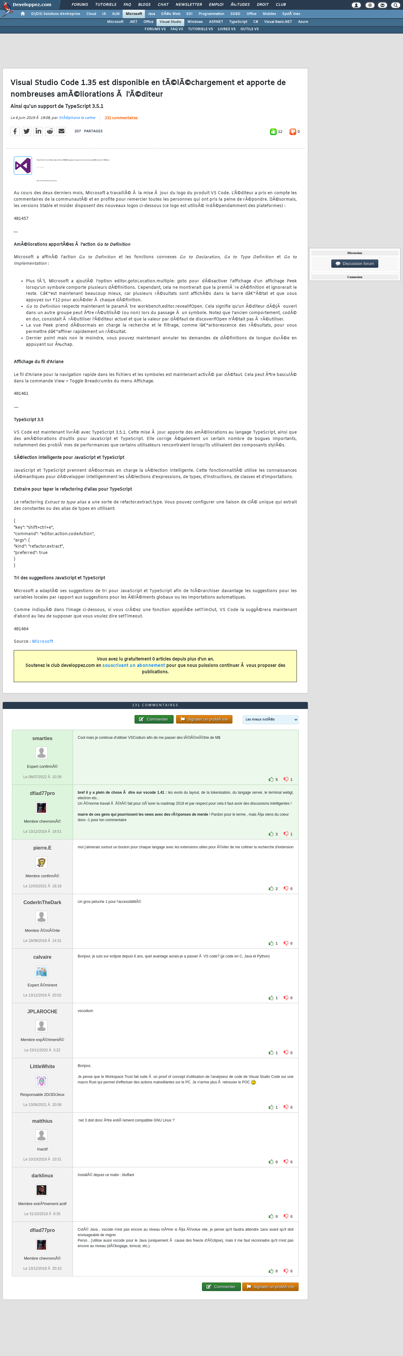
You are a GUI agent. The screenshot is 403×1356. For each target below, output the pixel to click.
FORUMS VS (155, 29)
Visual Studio (170, 22)
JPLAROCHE (42, 1011)
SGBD (235, 14)
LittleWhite (42, 1066)
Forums (79, 4)
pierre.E (42, 847)
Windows (195, 22)
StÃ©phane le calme (77, 118)
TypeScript (238, 22)
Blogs (144, 4)
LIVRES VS (227, 29)
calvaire (42, 957)
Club (280, 4)
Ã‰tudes (240, 4)
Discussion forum (355, 263)
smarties (42, 738)
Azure (303, 22)
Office (251, 14)
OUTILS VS (249, 29)
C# (255, 22)
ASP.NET (216, 22)
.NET (133, 22)
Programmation (211, 14)
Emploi (216, 4)
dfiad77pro (42, 793)
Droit (262, 4)
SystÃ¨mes (291, 14)
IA (104, 14)
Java (151, 14)
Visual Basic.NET (278, 22)
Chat (163, 4)
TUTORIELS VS (200, 29)
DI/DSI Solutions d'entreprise (55, 14)
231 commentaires (121, 118)
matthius (42, 1121)
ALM (116, 14)
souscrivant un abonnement (134, 666)
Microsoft (134, 14)
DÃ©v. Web (170, 14)
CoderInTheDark (42, 902)
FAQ (127, 4)
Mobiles (269, 14)
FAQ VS (177, 29)
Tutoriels (106, 4)
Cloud (91, 14)
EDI (189, 14)
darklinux (42, 1175)
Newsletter (188, 4)
